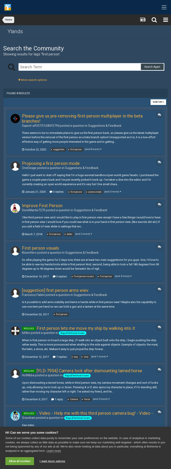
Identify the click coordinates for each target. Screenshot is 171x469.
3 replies (57, 191)
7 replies (60, 356)
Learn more (54, 450)
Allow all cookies (20, 461)
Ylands (15, 31)
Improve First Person (42, 205)
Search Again (152, 66)
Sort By (158, 102)
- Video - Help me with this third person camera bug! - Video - (95, 413)
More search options (32, 79)
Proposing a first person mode (51, 163)
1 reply (57, 399)
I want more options (52, 461)
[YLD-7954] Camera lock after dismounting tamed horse (89, 370)
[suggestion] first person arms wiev (55, 290)
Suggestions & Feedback (104, 125)
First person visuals (40, 248)
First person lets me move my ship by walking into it (86, 328)
